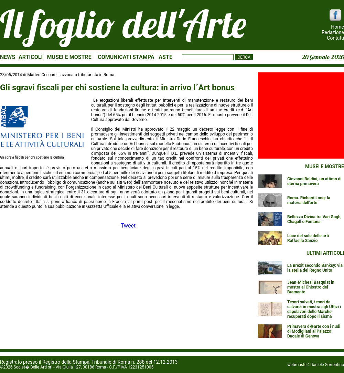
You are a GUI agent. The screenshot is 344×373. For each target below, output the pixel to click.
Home (337, 27)
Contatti (335, 38)
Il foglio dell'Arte (123, 24)
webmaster (298, 364)
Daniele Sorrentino (327, 364)
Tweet (128, 225)
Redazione (333, 32)
